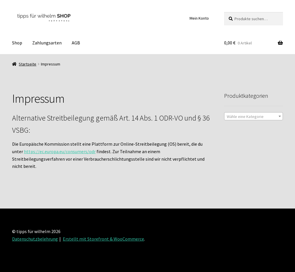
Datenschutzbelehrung (35, 239)
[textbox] (253, 116)
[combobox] (253, 116)
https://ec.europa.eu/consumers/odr (60, 151)
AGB (76, 43)
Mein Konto (199, 18)
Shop (17, 43)
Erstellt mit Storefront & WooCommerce (103, 239)
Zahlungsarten (47, 43)
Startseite (27, 64)
